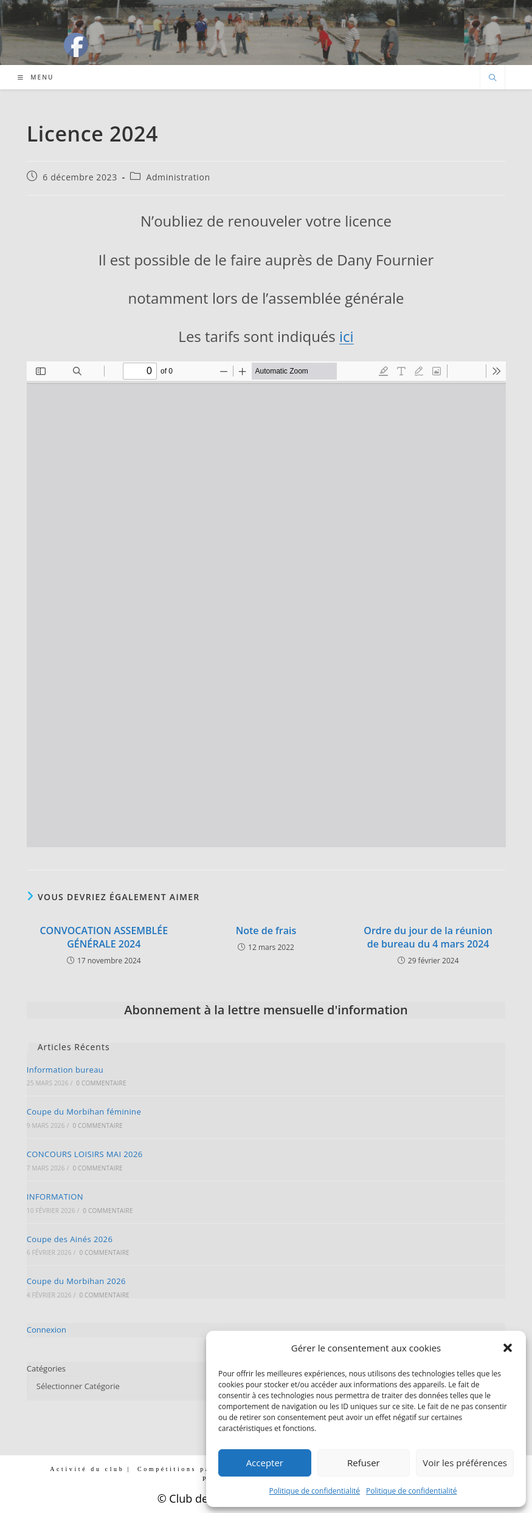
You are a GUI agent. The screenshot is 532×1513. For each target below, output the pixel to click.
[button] (508, 1348)
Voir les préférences (465, 1463)
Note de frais (266, 930)
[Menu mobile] (36, 77)
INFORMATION (55, 1196)
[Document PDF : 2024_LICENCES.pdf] (266, 604)
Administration (178, 177)
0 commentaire (101, 1083)
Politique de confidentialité (314, 1491)
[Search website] (492, 78)
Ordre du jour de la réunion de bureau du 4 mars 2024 (428, 937)
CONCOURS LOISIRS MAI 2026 (85, 1154)
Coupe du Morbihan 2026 (76, 1281)
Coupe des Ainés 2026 (70, 1239)
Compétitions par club (187, 1469)
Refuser (363, 1463)
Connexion (46, 1329)
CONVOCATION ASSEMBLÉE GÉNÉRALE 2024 (104, 937)
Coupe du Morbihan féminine (84, 1111)
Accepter (264, 1463)
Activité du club (87, 1469)
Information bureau (65, 1069)
